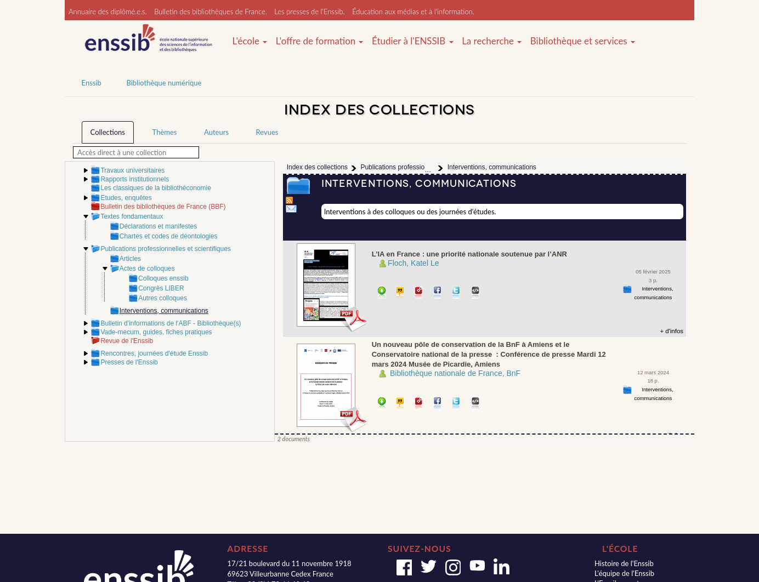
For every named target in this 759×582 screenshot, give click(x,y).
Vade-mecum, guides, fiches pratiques (156, 332)
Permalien (419, 293)
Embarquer (476, 293)
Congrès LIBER (161, 288)
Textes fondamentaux (131, 216)
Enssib (91, 82)
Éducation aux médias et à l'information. (413, 11)
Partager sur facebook (438, 293)
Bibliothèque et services (582, 41)
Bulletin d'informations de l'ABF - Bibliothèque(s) (170, 323)
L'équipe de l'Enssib (624, 573)
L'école (249, 41)
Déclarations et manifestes (158, 226)
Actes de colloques (147, 268)
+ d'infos (671, 331)
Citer (401, 293)
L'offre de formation (320, 41)
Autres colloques (162, 298)
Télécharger (382, 293)
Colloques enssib (163, 278)
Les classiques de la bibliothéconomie (155, 188)
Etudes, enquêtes (125, 198)
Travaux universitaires (132, 170)
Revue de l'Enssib (126, 341)
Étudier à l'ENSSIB (413, 41)
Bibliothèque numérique (163, 82)
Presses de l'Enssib (128, 362)
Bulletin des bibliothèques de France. (210, 11)
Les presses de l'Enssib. (309, 11)
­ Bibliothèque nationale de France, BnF (454, 373)
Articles (130, 259)
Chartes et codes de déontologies (169, 236)
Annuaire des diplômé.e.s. (108, 11)
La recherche (492, 41)
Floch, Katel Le (413, 263)
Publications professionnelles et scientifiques (165, 249)
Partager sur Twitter (456, 293)
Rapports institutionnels (134, 179)
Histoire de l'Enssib (624, 563)
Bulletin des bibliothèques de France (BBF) (162, 206)
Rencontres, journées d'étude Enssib (154, 353)
